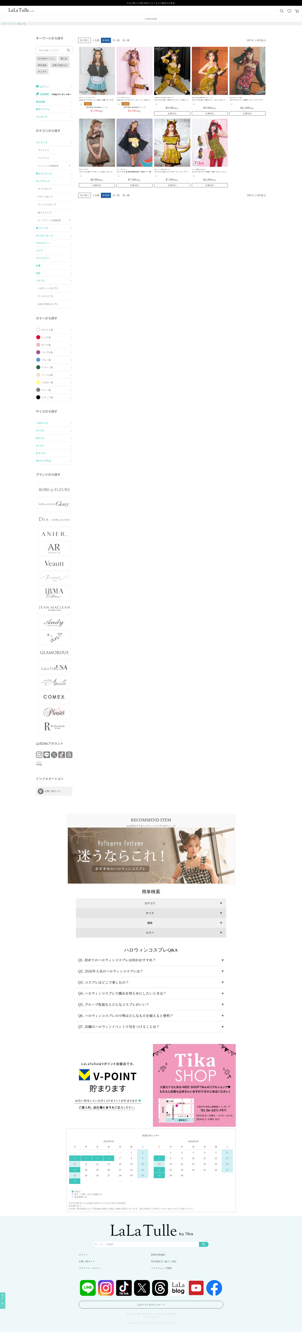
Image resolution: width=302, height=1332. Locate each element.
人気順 (95, 40)
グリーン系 (47, 367)
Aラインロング (45, 196)
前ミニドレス (45, 212)
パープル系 (47, 352)
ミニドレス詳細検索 (48, 165)
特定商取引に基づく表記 (163, 1261)
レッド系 (46, 337)
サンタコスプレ (46, 296)
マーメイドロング (47, 204)
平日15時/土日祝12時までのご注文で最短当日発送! (151, 3)
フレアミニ (43, 157)
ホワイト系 (47, 329)
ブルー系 (46, 359)
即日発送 (42, 65)
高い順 (125, 40)
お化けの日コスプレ (48, 304)
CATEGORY (151, 18)
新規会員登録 (158, 1255)
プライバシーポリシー (90, 1268)
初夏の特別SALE (60, 65)
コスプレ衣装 (14, 23)
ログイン (83, 1255)
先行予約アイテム (46, 58)
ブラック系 (47, 397)
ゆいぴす (42, 71)
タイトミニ (43, 150)
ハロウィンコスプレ (48, 288)
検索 (204, 1244)
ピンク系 (46, 344)
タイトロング (45, 188)
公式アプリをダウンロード (151, 1305)
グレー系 (46, 389)
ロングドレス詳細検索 (49, 220)
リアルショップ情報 (161, 1268)
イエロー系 (47, 382)
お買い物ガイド (87, 1261)
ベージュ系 (47, 374)
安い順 (115, 40)
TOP (4, 23)
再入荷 (64, 58)
